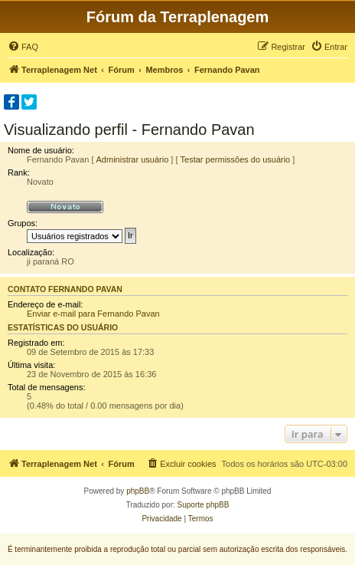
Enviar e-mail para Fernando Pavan (93, 313)
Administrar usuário (132, 159)
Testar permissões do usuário (236, 159)
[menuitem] (23, 47)
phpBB (137, 491)
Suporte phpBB (204, 505)
